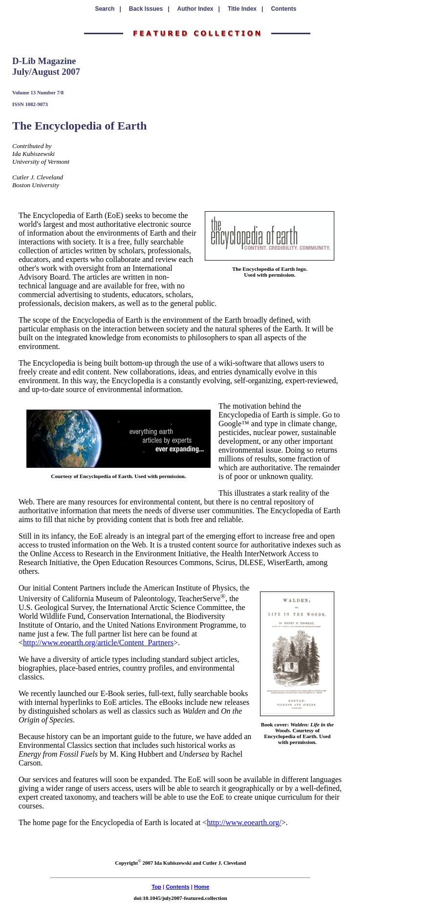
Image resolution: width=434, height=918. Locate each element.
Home (201, 887)
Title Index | (245, 8)
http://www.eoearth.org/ (244, 822)
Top (156, 887)
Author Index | (198, 8)
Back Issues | (149, 8)
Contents (283, 8)
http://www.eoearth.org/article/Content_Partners (98, 642)
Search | (108, 8)
